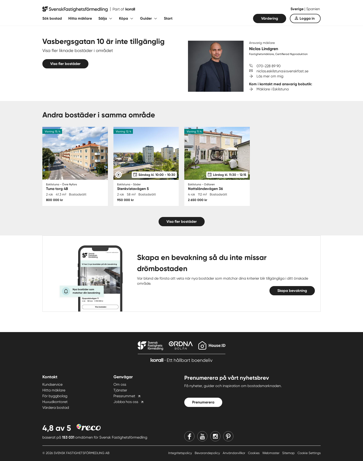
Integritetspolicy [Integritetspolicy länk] (180, 453)
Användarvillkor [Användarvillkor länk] (234, 453)
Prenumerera (203, 402)
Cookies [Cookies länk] (254, 453)
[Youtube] (202, 436)
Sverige (297, 9)
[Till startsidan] (88, 9)
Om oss (119, 384)
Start (168, 18)
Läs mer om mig (270, 76)
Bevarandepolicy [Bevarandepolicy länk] (208, 453)
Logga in (307, 18)
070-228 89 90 (269, 66)
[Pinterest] (228, 436)
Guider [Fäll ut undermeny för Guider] (146, 18)
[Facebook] (189, 436)
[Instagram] (215, 436)
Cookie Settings (309, 453)
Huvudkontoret (55, 402)
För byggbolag (54, 396)
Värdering (269, 18)
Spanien (313, 9)
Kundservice (52, 384)
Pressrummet (124, 396)
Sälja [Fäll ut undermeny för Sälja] (102, 18)
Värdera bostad (55, 407)
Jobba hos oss (125, 402)
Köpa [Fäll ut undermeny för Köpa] (123, 18)
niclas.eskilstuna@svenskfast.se (282, 71)
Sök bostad (52, 18)
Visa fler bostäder (65, 63)
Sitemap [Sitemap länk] (289, 453)
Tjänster (120, 390)
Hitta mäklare (80, 18)
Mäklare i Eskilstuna (273, 89)
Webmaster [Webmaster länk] (271, 453)
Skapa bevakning (292, 290)
